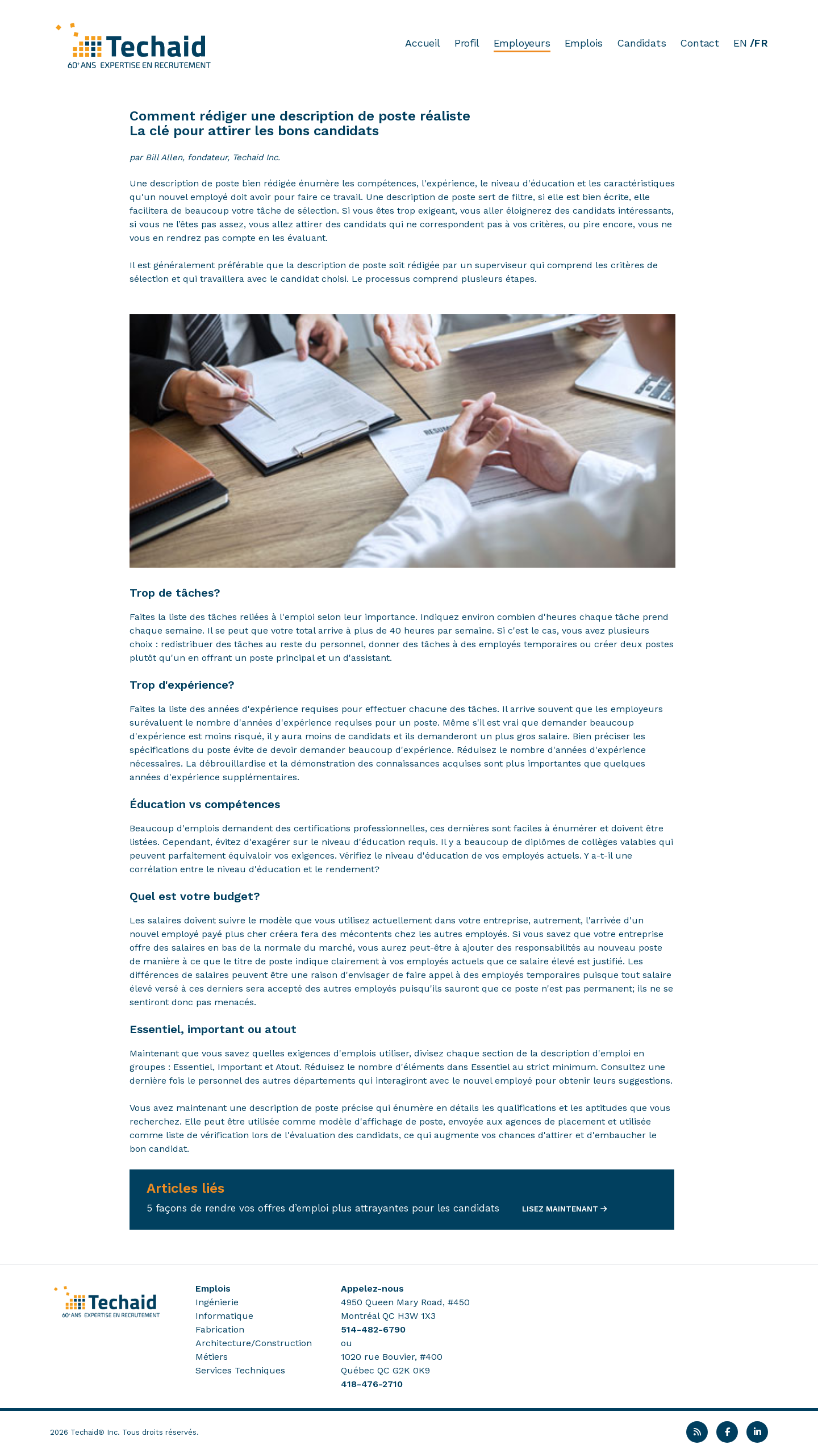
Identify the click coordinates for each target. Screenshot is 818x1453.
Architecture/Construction (253, 1343)
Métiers (211, 1356)
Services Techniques (240, 1370)
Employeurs (522, 43)
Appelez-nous (372, 1288)
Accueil (422, 43)
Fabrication (219, 1329)
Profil (466, 43)
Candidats (641, 43)
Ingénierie (217, 1302)
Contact (699, 43)
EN (740, 43)
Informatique (224, 1315)
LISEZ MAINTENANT (559, 1209)
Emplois (584, 43)
